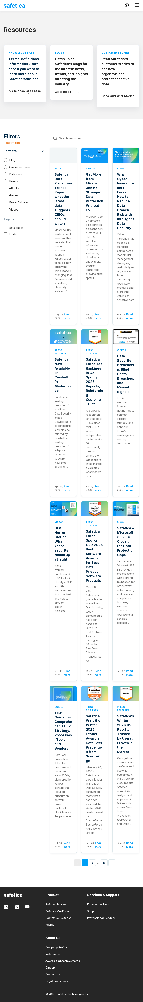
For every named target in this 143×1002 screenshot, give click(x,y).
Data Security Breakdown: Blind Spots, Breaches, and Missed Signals (125, 374)
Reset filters (12, 142)
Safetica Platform (56, 904)
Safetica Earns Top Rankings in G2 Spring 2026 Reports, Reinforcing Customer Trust (94, 381)
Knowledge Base (98, 904)
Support (92, 911)
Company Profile (56, 947)
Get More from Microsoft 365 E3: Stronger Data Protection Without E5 (94, 192)
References (53, 954)
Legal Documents (56, 981)
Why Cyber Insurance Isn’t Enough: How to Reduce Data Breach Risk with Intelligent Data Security (125, 201)
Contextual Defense (58, 917)
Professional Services (101, 917)
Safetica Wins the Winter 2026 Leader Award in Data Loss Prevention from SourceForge (94, 738)
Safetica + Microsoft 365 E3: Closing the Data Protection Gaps (125, 541)
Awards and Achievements (62, 960)
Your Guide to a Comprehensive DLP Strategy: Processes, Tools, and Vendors (63, 730)
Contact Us (52, 974)
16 (104, 862)
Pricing (49, 924)
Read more (67, 316)
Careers (50, 967)
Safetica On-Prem (57, 911)
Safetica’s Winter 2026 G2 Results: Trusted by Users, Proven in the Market (125, 734)
